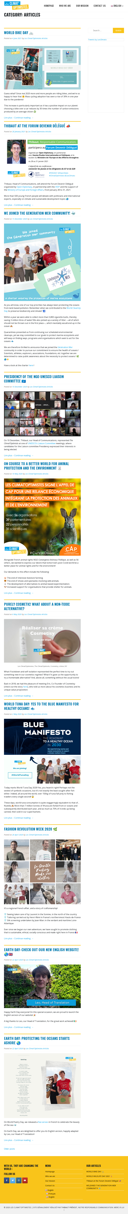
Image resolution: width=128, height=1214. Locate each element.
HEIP (57, 186)
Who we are (65, 5)
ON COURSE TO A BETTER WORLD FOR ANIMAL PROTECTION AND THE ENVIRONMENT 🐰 (36, 466)
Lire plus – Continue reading (19, 117)
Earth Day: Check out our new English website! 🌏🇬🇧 (41, 952)
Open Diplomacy (24, 186)
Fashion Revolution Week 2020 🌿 (30, 829)
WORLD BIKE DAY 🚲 (18, 32)
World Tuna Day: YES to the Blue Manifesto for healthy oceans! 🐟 (41, 706)
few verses (43, 1122)
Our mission (82, 5)
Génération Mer (65, 347)
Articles (45, 38)
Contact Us (100, 5)
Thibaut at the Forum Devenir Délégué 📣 (37, 125)
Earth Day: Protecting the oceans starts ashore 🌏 (37, 1040)
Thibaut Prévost (69, 1207)
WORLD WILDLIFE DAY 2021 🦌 (99, 1176)
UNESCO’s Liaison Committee (41, 443)
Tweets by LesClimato (97, 39)
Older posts (9, 1148)
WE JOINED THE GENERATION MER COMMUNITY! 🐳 (39, 213)
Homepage (49, 5)
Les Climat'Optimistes (32, 38)
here (31, 365)
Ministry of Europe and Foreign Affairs (26, 189)
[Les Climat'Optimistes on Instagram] (19, 1180)
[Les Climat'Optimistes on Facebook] (6, 1180)
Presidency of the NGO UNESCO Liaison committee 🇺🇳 (34, 378)
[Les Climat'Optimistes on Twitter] (13, 1180)
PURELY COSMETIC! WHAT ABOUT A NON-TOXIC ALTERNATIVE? (37, 606)
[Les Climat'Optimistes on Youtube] (25, 1180)
